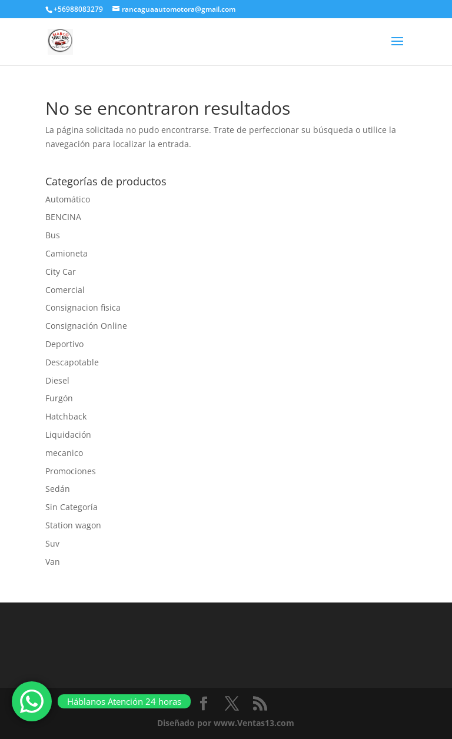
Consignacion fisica (83, 307)
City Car (60, 271)
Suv (52, 543)
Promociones (70, 471)
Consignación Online (86, 325)
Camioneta (66, 253)
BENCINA (63, 216)
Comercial (65, 289)
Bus (52, 235)
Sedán (57, 488)
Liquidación (68, 434)
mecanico (64, 452)
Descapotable (72, 362)
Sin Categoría (71, 506)
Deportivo (64, 343)
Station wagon (73, 525)
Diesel (57, 380)
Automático (67, 199)
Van (52, 561)
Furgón (59, 398)
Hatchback (66, 416)
